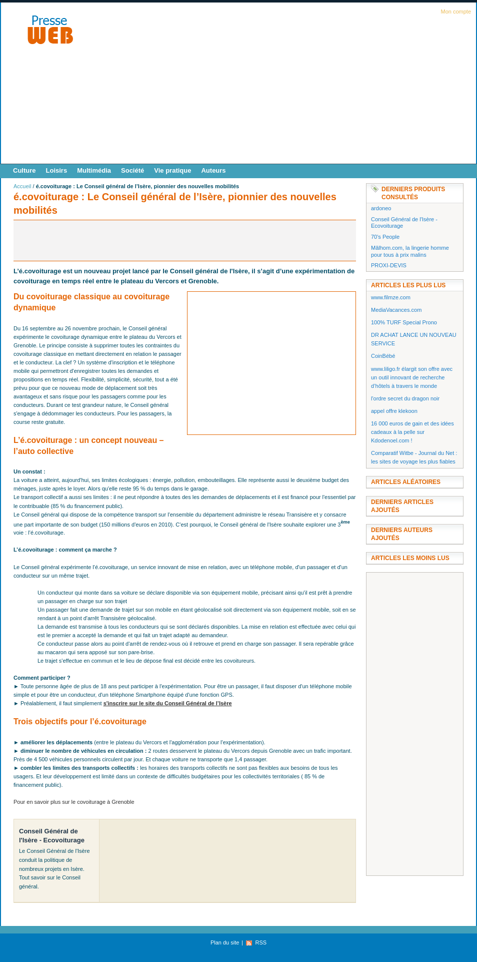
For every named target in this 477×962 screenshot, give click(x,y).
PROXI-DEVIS (388, 265)
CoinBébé (383, 356)
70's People (385, 237)
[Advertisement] (307, 86)
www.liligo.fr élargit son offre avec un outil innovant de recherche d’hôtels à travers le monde (411, 377)
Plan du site (224, 942)
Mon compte (455, 12)
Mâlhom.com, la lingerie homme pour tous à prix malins (410, 251)
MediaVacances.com (396, 310)
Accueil (22, 186)
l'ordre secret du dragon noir (405, 398)
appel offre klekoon (394, 411)
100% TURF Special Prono (404, 322)
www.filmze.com (390, 297)
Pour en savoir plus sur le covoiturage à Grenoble (74, 802)
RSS (260, 942)
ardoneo (381, 208)
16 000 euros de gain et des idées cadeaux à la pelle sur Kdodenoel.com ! (412, 431)
